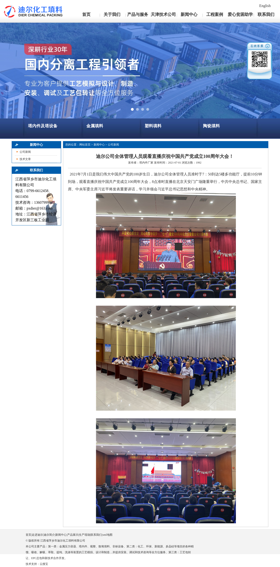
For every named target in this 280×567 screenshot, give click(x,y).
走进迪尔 (37, 534)
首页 (86, 14)
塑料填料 (153, 126)
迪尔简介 (49, 534)
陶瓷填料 (211, 126)
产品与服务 (137, 14)
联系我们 (266, 14)
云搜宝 (44, 564)
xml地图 (107, 534)
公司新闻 (25, 151)
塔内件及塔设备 (42, 126)
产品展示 (72, 534)
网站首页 (85, 144)
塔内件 (143, 162)
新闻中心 (189, 14)
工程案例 (214, 14)
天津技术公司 (163, 14)
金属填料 (94, 126)
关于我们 (112, 14)
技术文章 (25, 159)
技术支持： (33, 564)
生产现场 (84, 534)
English (265, 6)
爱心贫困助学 (240, 14)
